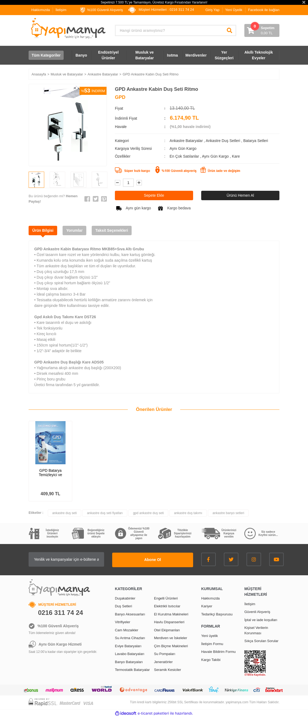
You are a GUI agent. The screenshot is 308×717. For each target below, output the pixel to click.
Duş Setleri (123, 606)
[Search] (175, 30)
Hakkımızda (40, 10)
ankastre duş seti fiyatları (105, 513)
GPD (120, 97)
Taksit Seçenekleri (113, 230)
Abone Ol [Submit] (159, 559)
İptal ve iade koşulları (260, 620)
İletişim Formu (212, 644)
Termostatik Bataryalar (132, 669)
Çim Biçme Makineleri (171, 646)
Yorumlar (75, 230)
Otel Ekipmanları (167, 630)
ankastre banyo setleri (228, 513)
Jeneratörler (163, 662)
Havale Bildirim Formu (218, 651)
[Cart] (261, 30)
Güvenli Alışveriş (257, 611)
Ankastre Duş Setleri (223, 140)
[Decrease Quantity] (117, 182)
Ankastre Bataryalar (186, 140)
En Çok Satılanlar (185, 156)
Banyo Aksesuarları (130, 614)
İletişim (61, 10)
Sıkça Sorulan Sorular (261, 641)
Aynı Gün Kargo (216, 156)
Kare (236, 156)
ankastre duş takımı (188, 513)
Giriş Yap (213, 10)
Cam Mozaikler (126, 630)
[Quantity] (128, 183)
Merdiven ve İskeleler (170, 638)
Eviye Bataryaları (128, 646)
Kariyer (206, 606)
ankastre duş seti (64, 513)
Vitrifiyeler (122, 622)
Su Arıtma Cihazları (130, 638)
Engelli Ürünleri (166, 598)
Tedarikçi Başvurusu (216, 614)
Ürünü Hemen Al (240, 195)
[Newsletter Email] (73, 559)
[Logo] (68, 28)
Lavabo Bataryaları (129, 654)
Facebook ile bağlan (263, 10)
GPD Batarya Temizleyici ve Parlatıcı (50, 473)
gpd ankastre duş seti (148, 513)
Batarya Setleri (255, 140)
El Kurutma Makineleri (171, 614)
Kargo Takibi (210, 659)
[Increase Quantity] (139, 182)
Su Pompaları (164, 654)
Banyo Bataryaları (129, 662)
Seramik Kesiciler (167, 669)
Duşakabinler (125, 598)
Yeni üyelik (209, 635)
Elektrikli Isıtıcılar (167, 606)
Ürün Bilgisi (43, 230)
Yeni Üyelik (233, 10)
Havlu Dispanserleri (169, 622)
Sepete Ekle (154, 195)
